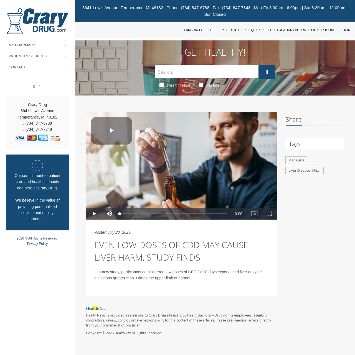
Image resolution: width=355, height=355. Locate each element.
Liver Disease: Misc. (304, 170)
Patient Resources (28, 56)
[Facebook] (34, 87)
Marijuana (296, 160)
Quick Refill (261, 30)
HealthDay (123, 333)
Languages (193, 30)
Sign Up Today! (323, 30)
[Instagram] (39, 87)
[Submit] (266, 72)
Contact (17, 67)
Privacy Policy (37, 244)
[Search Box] (207, 71)
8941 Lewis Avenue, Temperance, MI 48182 (122, 7)
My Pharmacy (22, 45)
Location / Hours (291, 30)
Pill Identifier (233, 30)
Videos (209, 85)
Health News (175, 85)
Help (213, 30)
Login (345, 30)
